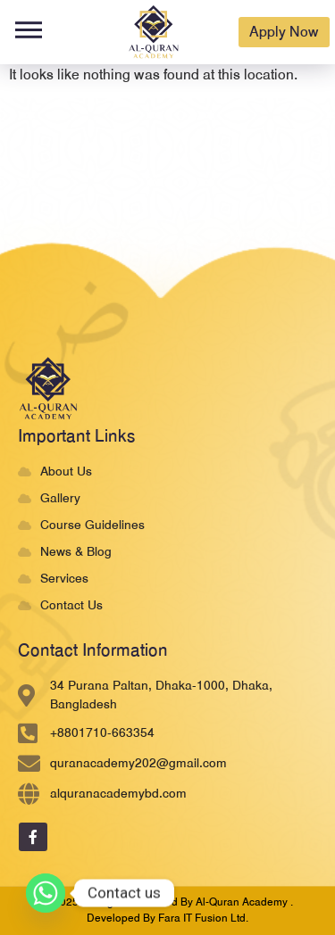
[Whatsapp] (45, 893)
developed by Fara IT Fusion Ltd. (167, 918)
